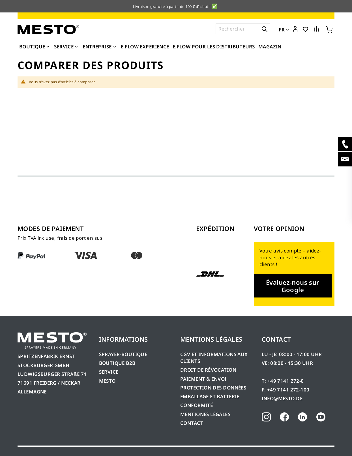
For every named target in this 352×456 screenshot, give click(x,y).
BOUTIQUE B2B (117, 363)
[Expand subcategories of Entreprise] (114, 47)
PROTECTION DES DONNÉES (213, 387)
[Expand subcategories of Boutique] (48, 47)
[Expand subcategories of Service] (76, 47)
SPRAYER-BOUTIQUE (123, 354)
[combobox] (243, 28)
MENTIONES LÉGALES (205, 414)
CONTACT (191, 423)
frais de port (71, 238)
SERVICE (109, 372)
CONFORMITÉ (196, 405)
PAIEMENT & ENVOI (203, 379)
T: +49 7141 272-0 (283, 381)
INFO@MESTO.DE (282, 398)
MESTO (107, 381)
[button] (295, 29)
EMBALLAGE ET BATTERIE (209, 396)
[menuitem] (35, 47)
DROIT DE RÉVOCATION (208, 370)
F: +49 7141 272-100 (286, 389)
